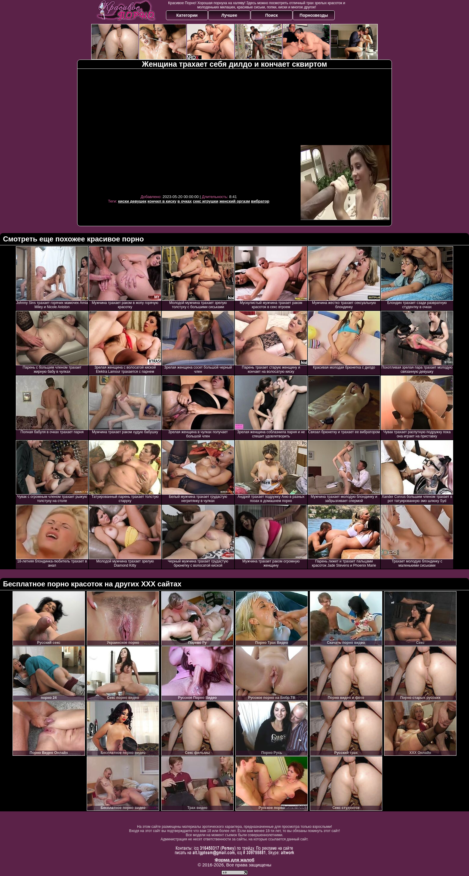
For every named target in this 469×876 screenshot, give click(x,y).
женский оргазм (235, 201)
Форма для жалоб (234, 859)
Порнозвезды (314, 15)
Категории (187, 15)
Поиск (271, 15)
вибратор (260, 201)
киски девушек (132, 201)
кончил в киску (161, 201)
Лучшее (229, 15)
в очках (184, 201)
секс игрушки (205, 201)
